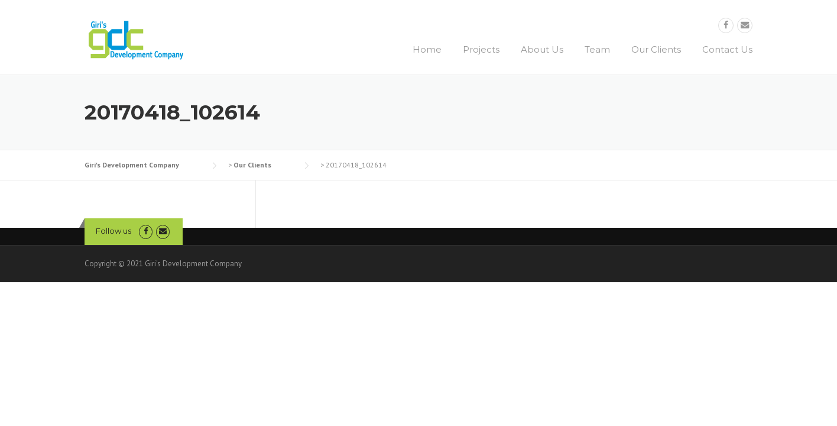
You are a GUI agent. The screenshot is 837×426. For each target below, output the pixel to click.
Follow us (113, 230)
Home (427, 49)
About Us (542, 49)
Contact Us (727, 49)
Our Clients (656, 49)
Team (597, 49)
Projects (481, 49)
